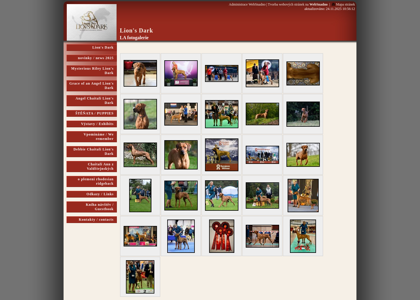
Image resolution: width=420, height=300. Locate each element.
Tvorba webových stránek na (298, 4)
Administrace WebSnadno (247, 4)
